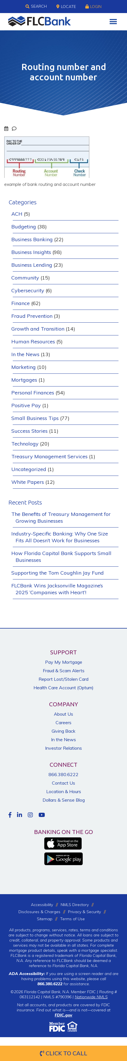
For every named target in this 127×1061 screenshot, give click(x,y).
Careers (63, 722)
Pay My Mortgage (63, 662)
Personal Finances (32, 392)
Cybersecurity (27, 290)
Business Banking (32, 239)
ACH (16, 214)
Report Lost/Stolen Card (63, 679)
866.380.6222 (63, 774)
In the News (25, 354)
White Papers (27, 482)
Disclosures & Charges (39, 911)
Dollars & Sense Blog (64, 800)
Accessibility (42, 904)
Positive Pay (26, 405)
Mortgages (24, 380)
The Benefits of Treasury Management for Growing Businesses (61, 517)
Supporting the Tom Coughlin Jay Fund (57, 573)
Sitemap (44, 918)
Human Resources (33, 341)
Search (36, 6)
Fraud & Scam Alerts (63, 670)
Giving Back (63, 731)
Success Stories (29, 431)
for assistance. (63, 983)
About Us (63, 714)
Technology (25, 443)
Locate (66, 6)
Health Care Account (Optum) (63, 687)
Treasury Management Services (49, 456)
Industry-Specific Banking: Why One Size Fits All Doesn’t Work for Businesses (59, 537)
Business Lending (31, 265)
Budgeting (23, 226)
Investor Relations (63, 748)
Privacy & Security (84, 911)
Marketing (23, 367)
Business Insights (31, 252)
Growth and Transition (37, 328)
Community (25, 277)
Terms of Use (72, 918)
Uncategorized (28, 469)
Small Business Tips (35, 418)
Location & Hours (63, 791)
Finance (20, 303)
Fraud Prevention (31, 316)
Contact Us (63, 783)
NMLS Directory (75, 904)
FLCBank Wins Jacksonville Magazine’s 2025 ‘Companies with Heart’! (57, 589)
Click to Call (63, 1053)
